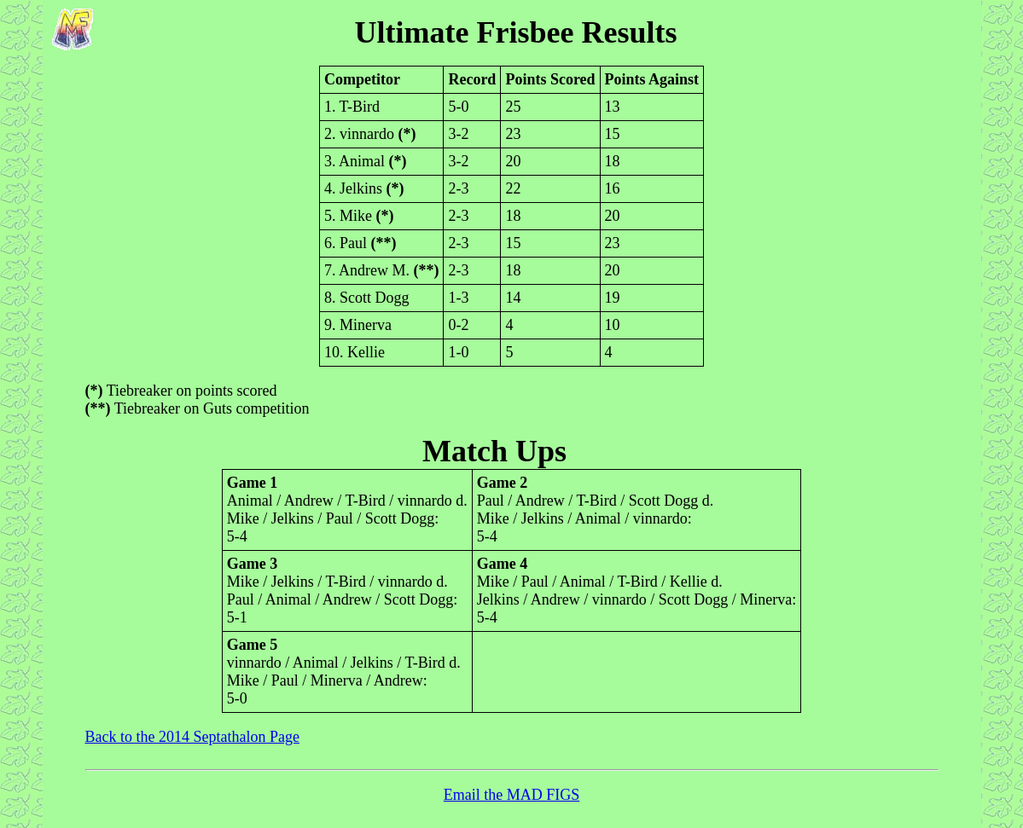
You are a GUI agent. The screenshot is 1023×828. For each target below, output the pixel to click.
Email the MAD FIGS (512, 794)
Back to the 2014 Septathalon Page (192, 736)
